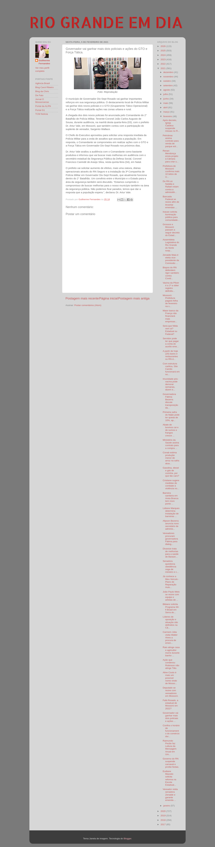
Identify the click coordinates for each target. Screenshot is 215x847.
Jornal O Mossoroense (42, 100)
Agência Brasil (42, 83)
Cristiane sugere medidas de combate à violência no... (171, 484)
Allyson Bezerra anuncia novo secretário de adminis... (171, 525)
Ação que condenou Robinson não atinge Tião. (171, 664)
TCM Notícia (41, 114)
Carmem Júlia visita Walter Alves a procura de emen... (170, 637)
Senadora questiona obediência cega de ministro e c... (171, 566)
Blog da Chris (42, 91)
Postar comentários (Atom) (87, 305)
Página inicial (108, 298)
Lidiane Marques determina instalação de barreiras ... (171, 512)
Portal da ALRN (43, 106)
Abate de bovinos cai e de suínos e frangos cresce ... (171, 430)
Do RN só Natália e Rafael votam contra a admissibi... (171, 186)
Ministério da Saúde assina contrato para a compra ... (171, 444)
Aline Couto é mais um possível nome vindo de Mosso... (170, 678)
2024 (163, 55)
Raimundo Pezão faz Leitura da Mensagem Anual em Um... (170, 747)
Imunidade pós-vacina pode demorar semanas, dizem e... (170, 384)
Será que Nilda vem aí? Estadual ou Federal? (170, 330)
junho (166, 98)
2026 (163, 46)
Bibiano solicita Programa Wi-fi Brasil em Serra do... (171, 608)
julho (166, 94)
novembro (168, 76)
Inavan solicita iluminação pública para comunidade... (171, 216)
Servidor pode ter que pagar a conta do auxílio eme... (171, 342)
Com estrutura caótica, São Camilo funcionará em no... (171, 369)
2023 (163, 59)
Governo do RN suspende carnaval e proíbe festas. (171, 762)
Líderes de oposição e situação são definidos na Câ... (170, 622)
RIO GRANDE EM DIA (106, 22)
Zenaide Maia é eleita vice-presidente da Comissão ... (171, 259)
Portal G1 (40, 110)
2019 (163, 815)
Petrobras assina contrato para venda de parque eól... (171, 141)
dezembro (168, 72)
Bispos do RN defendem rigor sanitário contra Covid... (171, 273)
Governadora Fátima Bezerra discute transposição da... (170, 401)
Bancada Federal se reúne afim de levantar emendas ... (171, 202)
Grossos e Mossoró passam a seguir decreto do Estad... (171, 230)
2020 (163, 811)
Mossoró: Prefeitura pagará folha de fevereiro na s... (170, 300)
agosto (167, 90)
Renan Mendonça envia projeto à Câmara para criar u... (171, 156)
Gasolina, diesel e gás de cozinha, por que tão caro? (171, 472)
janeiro (167, 805)
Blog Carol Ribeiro (44, 87)
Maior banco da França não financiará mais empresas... (170, 316)
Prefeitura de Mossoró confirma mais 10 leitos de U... (171, 171)
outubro (167, 81)
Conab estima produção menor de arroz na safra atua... (171, 458)
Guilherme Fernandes (44, 62)
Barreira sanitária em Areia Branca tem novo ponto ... (170, 498)
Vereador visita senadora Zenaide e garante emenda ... (170, 794)
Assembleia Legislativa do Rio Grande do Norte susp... (171, 245)
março (166, 112)
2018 (163, 820)
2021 (163, 68)
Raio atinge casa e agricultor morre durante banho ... (171, 651)
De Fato (39, 95)
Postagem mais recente (82, 298)
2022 (163, 64)
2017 (163, 824)
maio (166, 103)
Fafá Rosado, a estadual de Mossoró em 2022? (170, 704)
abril (165, 107)
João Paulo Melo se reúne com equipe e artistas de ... (171, 596)
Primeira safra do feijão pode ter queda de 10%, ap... (171, 416)
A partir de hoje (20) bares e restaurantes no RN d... (170, 355)
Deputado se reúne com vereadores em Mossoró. (170, 691)
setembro (168, 85)
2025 (163, 50)
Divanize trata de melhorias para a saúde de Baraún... (171, 552)
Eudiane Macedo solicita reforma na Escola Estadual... (169, 778)
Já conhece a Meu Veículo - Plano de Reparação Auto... (171, 581)
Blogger (127, 838)
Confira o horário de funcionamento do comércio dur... (171, 731)
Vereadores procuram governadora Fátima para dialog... (170, 538)
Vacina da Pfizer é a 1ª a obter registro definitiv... (171, 286)
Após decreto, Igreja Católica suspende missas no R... (171, 125)
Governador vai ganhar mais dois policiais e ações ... (170, 717)
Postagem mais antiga (133, 298)
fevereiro (168, 116)
